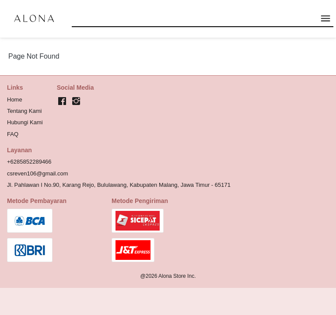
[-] (62, 101)
